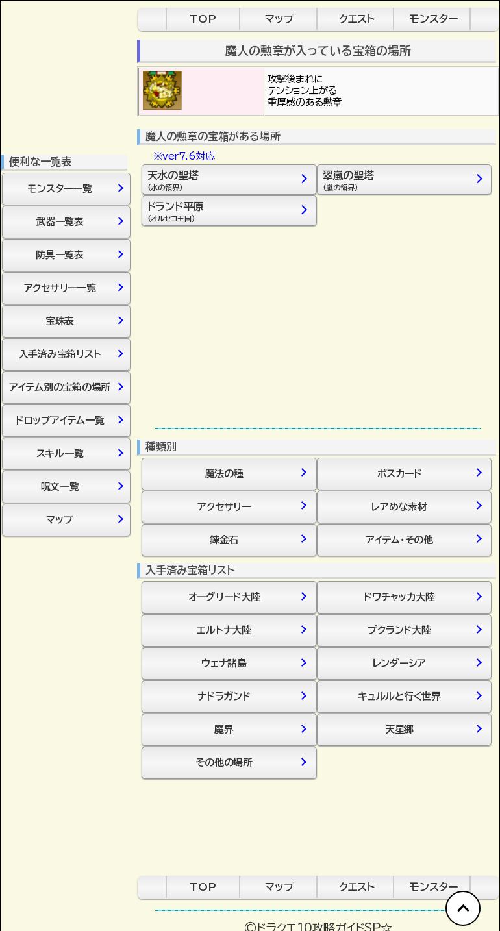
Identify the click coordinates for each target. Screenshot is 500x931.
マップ (279, 19)
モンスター (433, 19)
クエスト (357, 19)
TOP (203, 19)
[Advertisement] (318, 326)
